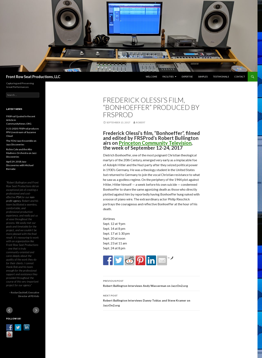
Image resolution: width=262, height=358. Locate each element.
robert (140, 122)
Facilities (168, 76)
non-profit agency (20, 198)
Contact (239, 76)
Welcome (151, 76)
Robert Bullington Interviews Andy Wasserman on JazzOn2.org (151, 282)
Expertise (187, 76)
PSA (18, 197)
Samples (203, 76)
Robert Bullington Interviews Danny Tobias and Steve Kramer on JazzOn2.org (151, 300)
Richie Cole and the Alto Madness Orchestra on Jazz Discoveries (21, 153)
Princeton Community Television (155, 143)
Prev (9, 310)
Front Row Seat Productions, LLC (33, 76)
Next (36, 310)
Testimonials (221, 76)
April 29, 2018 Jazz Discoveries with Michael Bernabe (20, 165)
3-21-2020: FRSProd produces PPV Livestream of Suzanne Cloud (22, 132)
